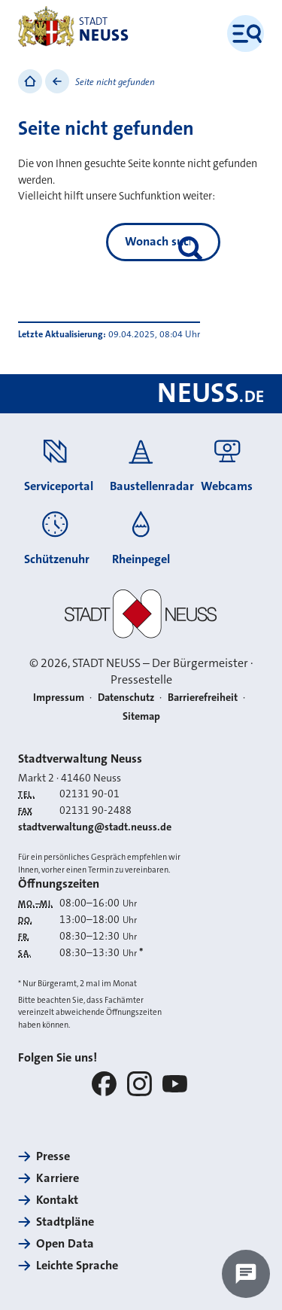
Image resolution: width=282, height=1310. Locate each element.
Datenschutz (126, 697)
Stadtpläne (65, 1221)
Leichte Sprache (77, 1265)
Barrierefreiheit (203, 697)
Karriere (57, 1178)
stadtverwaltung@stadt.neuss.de (94, 826)
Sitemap (141, 716)
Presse (53, 1156)
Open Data (65, 1243)
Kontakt (57, 1200)
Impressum (58, 697)
